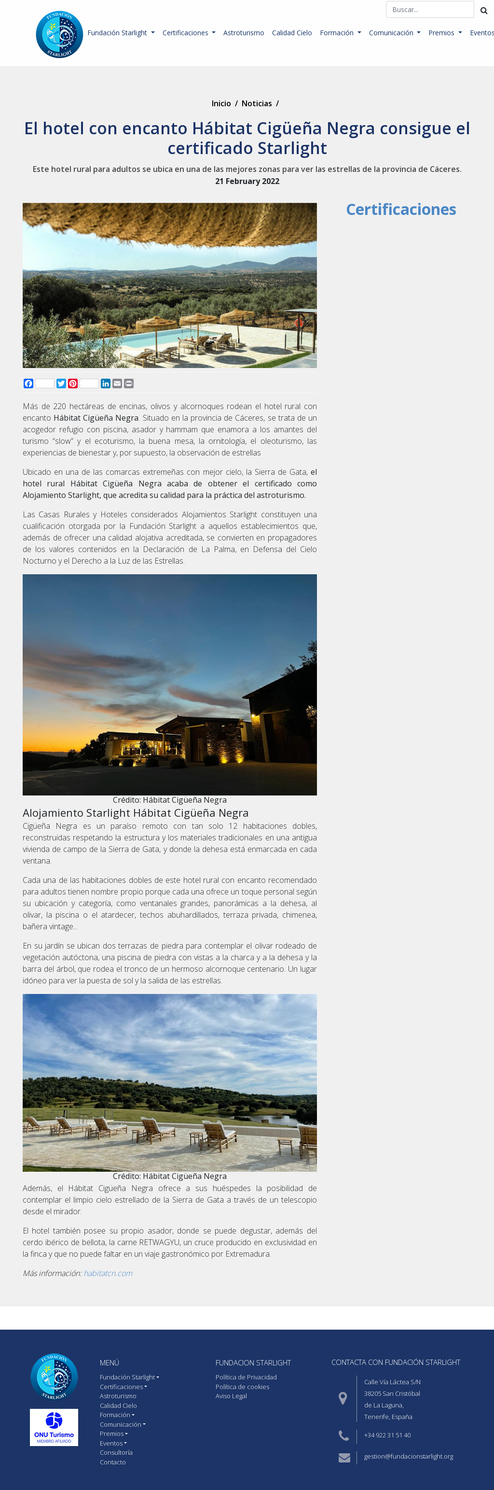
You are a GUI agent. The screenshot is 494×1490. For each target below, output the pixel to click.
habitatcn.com (107, 1273)
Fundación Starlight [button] (118, 32)
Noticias (257, 103)
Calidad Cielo (292, 32)
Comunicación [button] (392, 32)
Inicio (221, 103)
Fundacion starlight (253, 1362)
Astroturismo (243, 32)
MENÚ (109, 1362)
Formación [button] (338, 32)
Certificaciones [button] (186, 32)
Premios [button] (442, 32)
